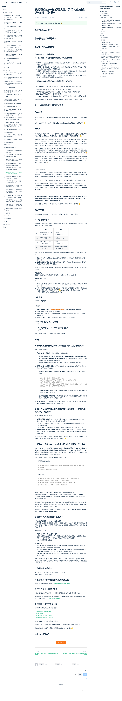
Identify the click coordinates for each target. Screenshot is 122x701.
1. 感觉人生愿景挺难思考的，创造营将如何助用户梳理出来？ (60, 346)
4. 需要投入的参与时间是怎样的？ (49, 517)
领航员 (37, 129)
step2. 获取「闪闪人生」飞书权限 (46, 322)
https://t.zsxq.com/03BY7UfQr (44, 615)
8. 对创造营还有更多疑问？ (46, 604)
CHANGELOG (103, 76)
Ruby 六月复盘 (40, 613)
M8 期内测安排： (42, 220)
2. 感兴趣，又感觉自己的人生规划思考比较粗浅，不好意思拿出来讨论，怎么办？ (111, 57)
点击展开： (39, 324)
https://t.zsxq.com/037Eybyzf (44, 617)
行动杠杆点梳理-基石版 (54, 598)
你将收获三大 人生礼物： (45, 54)
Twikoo (82, 691)
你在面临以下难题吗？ (46, 38)
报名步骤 (38, 297)
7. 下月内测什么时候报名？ (46, 589)
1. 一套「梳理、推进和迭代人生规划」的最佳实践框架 (53, 58)
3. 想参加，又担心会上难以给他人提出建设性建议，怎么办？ (60, 444)
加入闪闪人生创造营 (44, 47)
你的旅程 (38, 112)
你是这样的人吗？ (43, 30)
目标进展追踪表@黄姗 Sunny (62, 583)
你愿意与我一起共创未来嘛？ (44, 611)
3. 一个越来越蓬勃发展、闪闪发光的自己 (49, 105)
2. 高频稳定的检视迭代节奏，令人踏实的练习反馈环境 (53, 81)
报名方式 (39, 210)
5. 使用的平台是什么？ (44, 568)
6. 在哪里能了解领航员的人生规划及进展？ (53, 580)
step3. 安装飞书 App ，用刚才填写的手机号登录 (51, 328)
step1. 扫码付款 (40, 301)
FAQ (37, 339)
